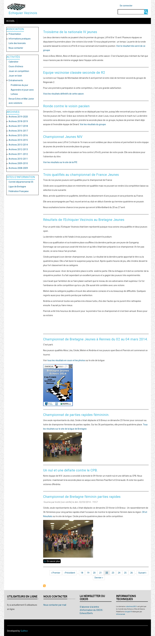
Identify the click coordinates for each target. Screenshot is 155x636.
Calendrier (13, 62)
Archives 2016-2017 (18, 131)
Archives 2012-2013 (18, 149)
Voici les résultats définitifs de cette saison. (63, 94)
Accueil (10, 21)
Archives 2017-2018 (18, 126)
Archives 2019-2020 (18, 116)
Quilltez (24, 631)
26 (132, 573)
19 (89, 573)
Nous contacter (16, 48)
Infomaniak (120, 614)
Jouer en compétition (19, 71)
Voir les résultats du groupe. (93, 124)
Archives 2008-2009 (18, 168)
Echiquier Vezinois (23, 13)
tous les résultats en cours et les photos (66, 360)
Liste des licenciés (17, 43)
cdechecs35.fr (131, 606)
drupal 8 (128, 612)
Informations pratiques (20, 38)
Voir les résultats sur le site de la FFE (60, 162)
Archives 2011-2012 (18, 154)
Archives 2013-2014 (18, 144)
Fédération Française (19, 191)
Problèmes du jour (19, 85)
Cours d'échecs (16, 66)
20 (95, 573)
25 (126, 573)
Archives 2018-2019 (18, 121)
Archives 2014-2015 (18, 140)
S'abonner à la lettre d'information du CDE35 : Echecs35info (91, 610)
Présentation (15, 34)
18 (83, 573)
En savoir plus (54, 561)
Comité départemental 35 (21, 182)
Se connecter (126, 5)
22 (108, 573)
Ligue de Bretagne (17, 186)
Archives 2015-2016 (18, 135)
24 (120, 573)
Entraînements (16, 80)
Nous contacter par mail (54, 605)
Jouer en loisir (15, 75)
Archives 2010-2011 (18, 159)
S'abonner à (44, 586)
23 (114, 573)
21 (101, 573)
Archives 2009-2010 (18, 163)
